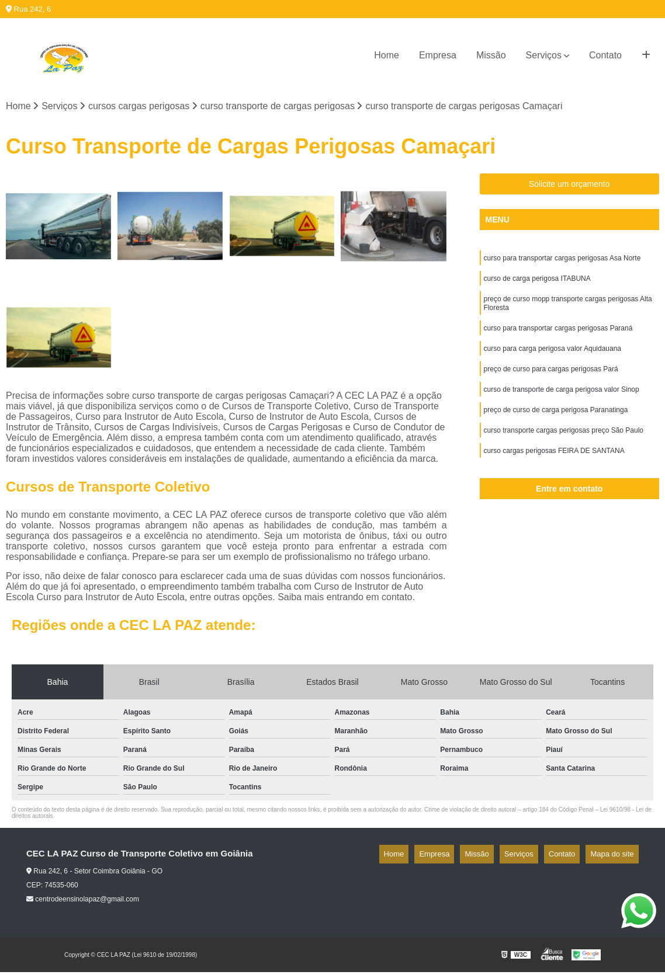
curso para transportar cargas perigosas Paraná (558, 339)
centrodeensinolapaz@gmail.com (82, 902)
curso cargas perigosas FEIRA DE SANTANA (554, 472)
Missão (491, 55)
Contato (605, 55)
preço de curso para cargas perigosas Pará (551, 383)
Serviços (544, 55)
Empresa (437, 55)
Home (386, 55)
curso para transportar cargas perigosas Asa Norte (562, 262)
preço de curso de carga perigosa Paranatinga (556, 428)
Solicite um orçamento (569, 186)
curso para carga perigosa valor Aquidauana (553, 361)
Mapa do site (616, 856)
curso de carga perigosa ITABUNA (537, 284)
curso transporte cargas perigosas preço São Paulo (564, 450)
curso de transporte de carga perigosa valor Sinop (561, 406)
